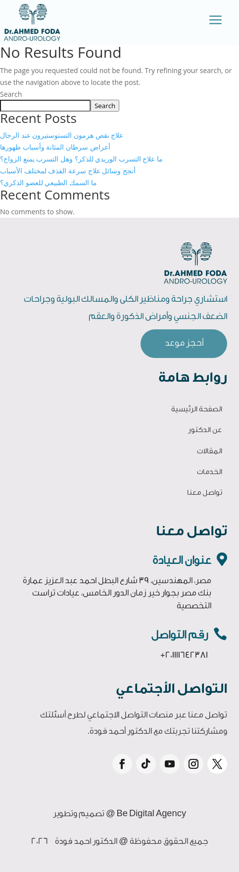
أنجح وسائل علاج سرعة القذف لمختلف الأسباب (68, 170)
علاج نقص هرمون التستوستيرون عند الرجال (61, 135)
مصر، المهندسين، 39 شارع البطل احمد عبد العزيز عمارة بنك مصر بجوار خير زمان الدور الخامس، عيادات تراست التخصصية (117, 593)
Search (11, 94)
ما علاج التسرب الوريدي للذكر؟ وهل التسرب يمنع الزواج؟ (81, 158)
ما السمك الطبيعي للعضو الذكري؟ (48, 182)
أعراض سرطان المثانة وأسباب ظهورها (55, 147)
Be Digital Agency (152, 813)
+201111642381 (184, 655)
